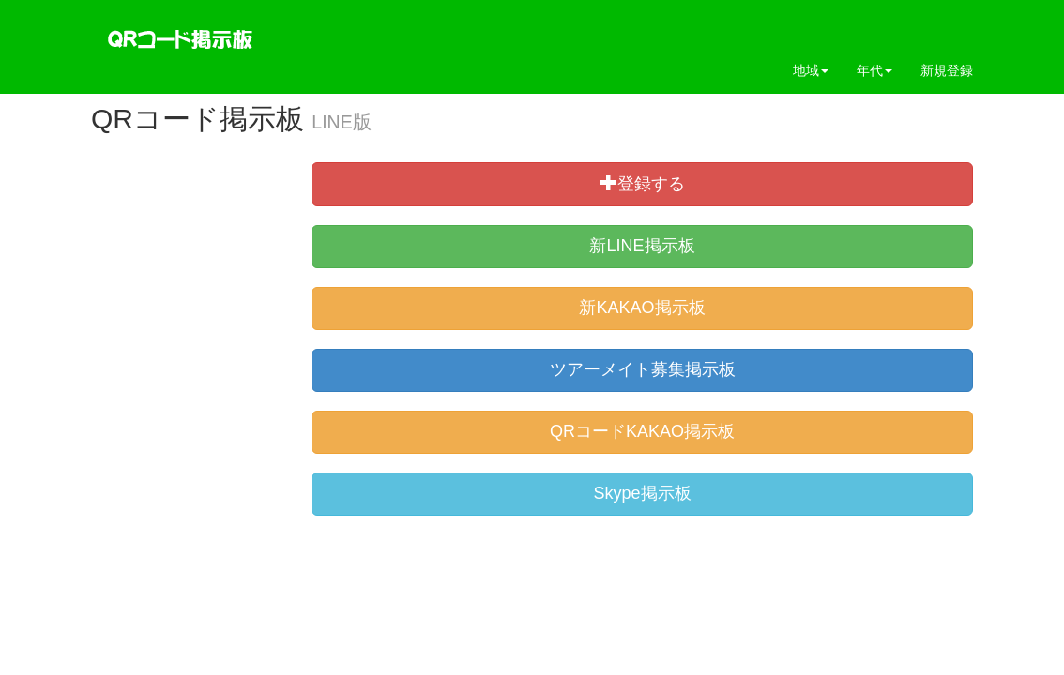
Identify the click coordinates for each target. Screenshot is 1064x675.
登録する (642, 183)
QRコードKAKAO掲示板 (642, 431)
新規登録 (946, 70)
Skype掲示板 (642, 493)
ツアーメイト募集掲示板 (643, 369)
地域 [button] (810, 70)
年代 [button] (874, 70)
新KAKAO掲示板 (642, 307)
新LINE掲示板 (641, 245)
